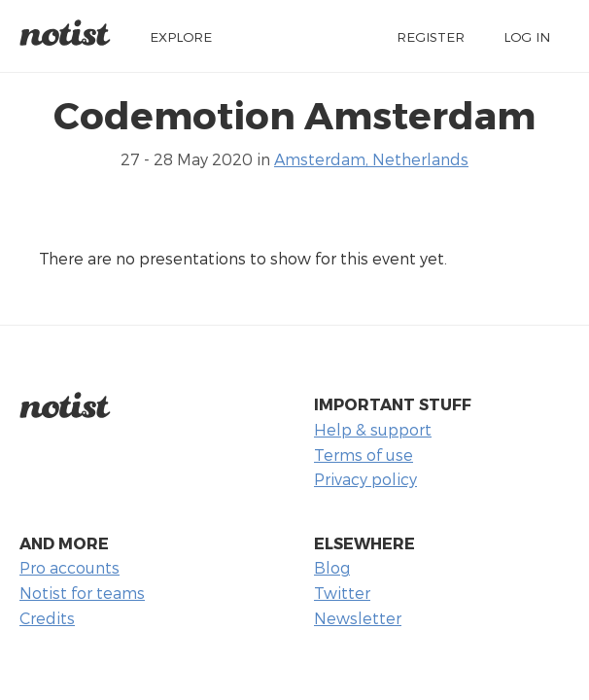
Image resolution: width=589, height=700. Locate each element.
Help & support (373, 429)
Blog (332, 567)
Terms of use (363, 454)
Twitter (342, 592)
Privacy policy (365, 479)
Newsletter (357, 618)
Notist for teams (82, 592)
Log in (526, 36)
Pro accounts (69, 567)
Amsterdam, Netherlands (371, 159)
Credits (47, 618)
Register (431, 36)
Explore (181, 36)
